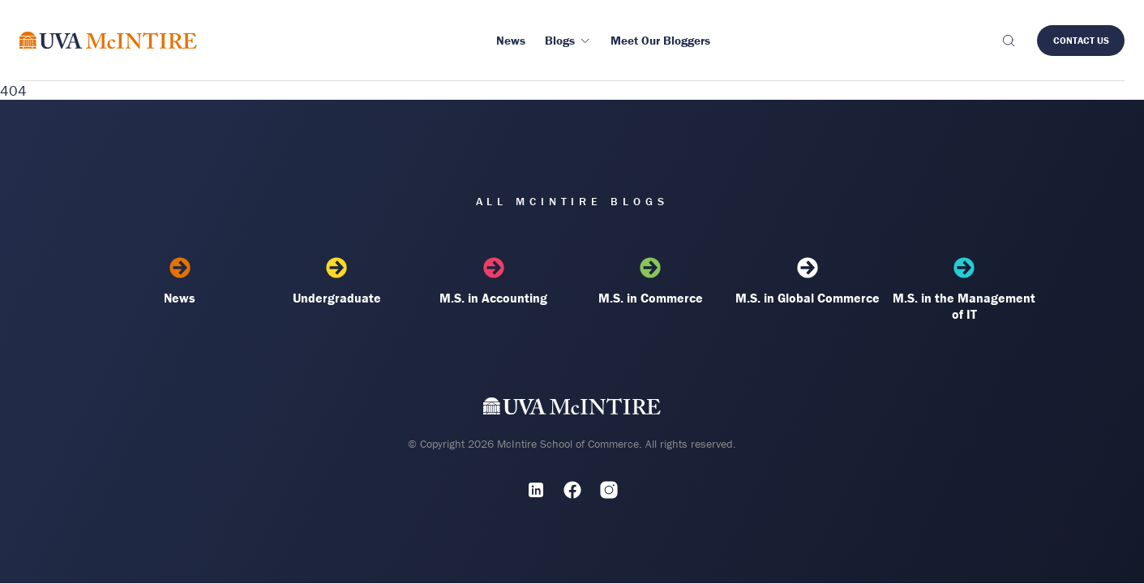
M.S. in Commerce (650, 281)
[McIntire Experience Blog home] (108, 40)
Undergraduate (336, 281)
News (180, 281)
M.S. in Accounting (493, 281)
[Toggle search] (1008, 40)
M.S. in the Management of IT (964, 289)
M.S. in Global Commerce (807, 281)
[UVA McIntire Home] (572, 409)
